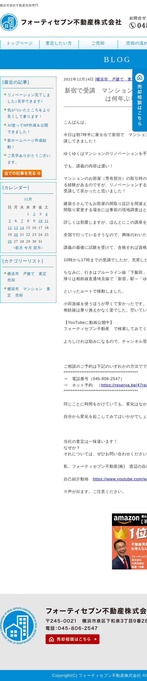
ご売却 (98, 45)
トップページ (19, 43)
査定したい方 (59, 43)
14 (22, 228)
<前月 (18, 248)
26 (10, 241)
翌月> (38, 248)
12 (10, 228)
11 (47, 221)
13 (16, 228)
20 (16, 235)
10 (40, 221)
